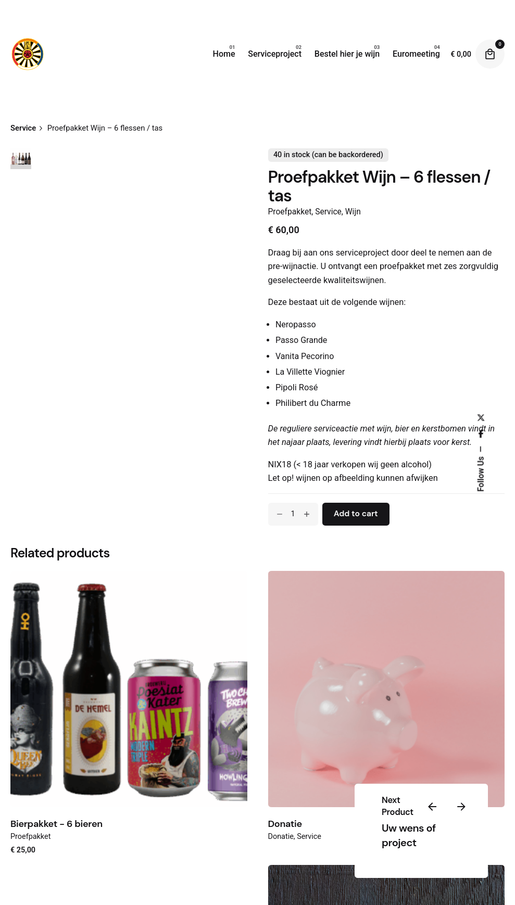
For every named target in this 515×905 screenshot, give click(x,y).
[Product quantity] (293, 514)
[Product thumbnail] (128, 689)
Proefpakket (290, 211)
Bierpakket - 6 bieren (56, 824)
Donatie (285, 824)
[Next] (461, 806)
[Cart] (490, 54)
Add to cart (356, 513)
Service (328, 211)
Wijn (353, 211)
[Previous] (432, 806)
